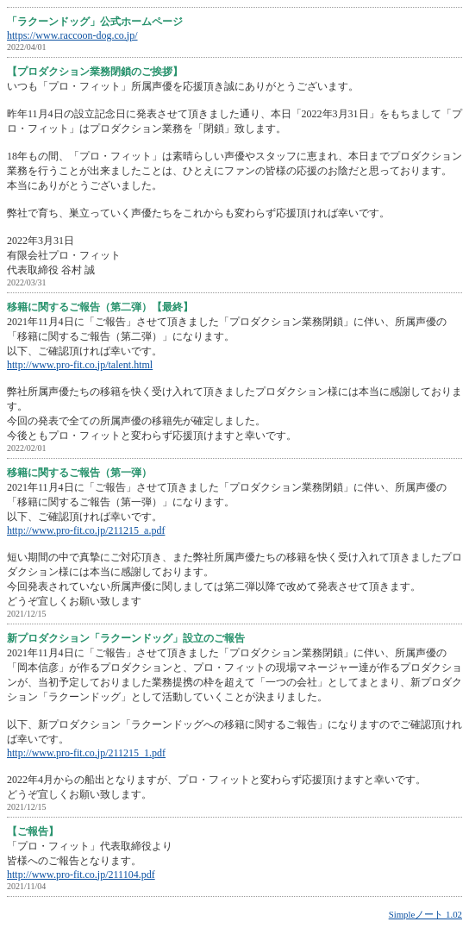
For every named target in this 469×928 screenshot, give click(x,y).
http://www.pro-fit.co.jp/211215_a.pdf (86, 530)
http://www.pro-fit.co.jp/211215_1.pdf (86, 753)
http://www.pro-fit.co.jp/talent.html (80, 365)
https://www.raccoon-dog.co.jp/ (72, 35)
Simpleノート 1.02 (425, 914)
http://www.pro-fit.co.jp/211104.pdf (81, 874)
